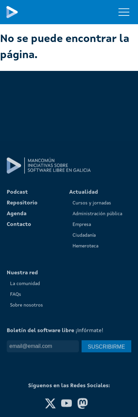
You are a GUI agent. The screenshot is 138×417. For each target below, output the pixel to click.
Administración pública (97, 280)
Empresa (82, 290)
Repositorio (22, 269)
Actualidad (83, 258)
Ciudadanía (84, 301)
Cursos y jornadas (92, 269)
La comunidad (25, 349)
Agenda (17, 280)
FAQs (15, 360)
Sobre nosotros (26, 371)
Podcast (17, 258)
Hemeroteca (85, 312)
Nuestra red (22, 339)
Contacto (19, 290)
